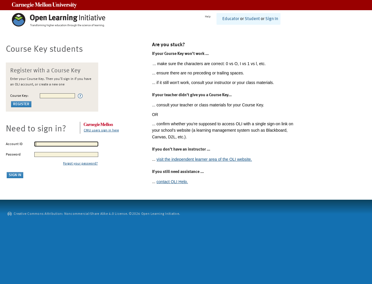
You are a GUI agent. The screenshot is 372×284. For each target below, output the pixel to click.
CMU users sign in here (101, 130)
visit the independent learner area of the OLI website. (204, 159)
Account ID (14, 144)
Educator (230, 19)
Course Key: (19, 96)
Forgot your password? (80, 163)
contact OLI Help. (172, 181)
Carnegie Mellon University (44, 5)
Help (208, 16)
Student (252, 19)
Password (13, 154)
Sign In (271, 19)
